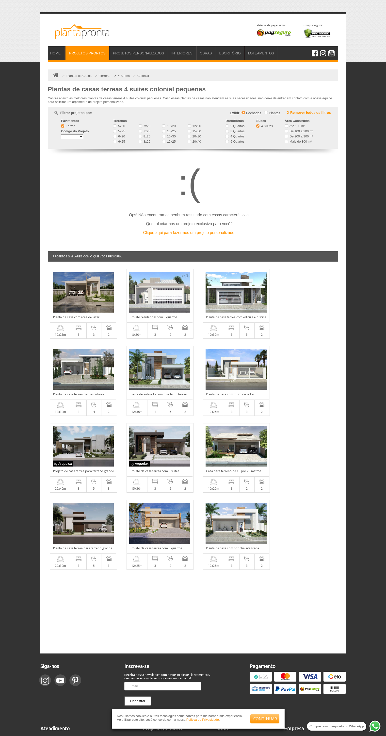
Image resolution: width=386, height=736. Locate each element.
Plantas (272, 113)
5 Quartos (234, 141)
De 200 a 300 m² (299, 136)
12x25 (169, 141)
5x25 (119, 131)
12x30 (194, 126)
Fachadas (251, 113)
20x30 (194, 136)
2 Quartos (234, 126)
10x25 (169, 131)
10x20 (169, 126)
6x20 (119, 136)
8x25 (144, 141)
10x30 (169, 136)
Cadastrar (137, 624)
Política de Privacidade (202, 719)
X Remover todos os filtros (309, 113)
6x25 (119, 141)
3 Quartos (234, 131)
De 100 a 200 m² (299, 131)
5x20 (119, 126)
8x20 (144, 136)
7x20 (144, 126)
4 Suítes (264, 126)
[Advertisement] (193, 534)
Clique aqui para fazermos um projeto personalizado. (189, 233)
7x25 (144, 131)
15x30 (194, 131)
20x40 (194, 141)
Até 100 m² (295, 126)
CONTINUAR (265, 718)
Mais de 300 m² (298, 141)
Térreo (68, 126)
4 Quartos (234, 136)
